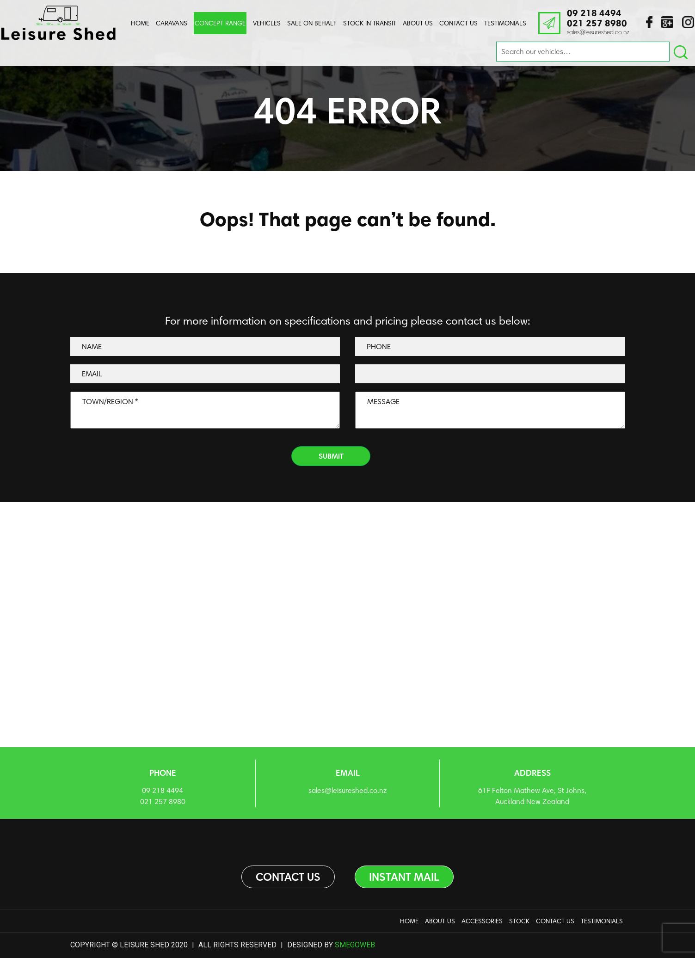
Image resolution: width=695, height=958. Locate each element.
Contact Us (458, 23)
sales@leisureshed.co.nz (598, 32)
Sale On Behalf (312, 23)
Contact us (288, 877)
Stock (519, 921)
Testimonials (505, 23)
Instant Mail (404, 877)
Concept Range (220, 23)
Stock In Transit (369, 23)
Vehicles (267, 23)
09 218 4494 (594, 13)
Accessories (482, 921)
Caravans (171, 23)
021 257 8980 (597, 23)
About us (418, 23)
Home (140, 23)
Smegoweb (355, 944)
